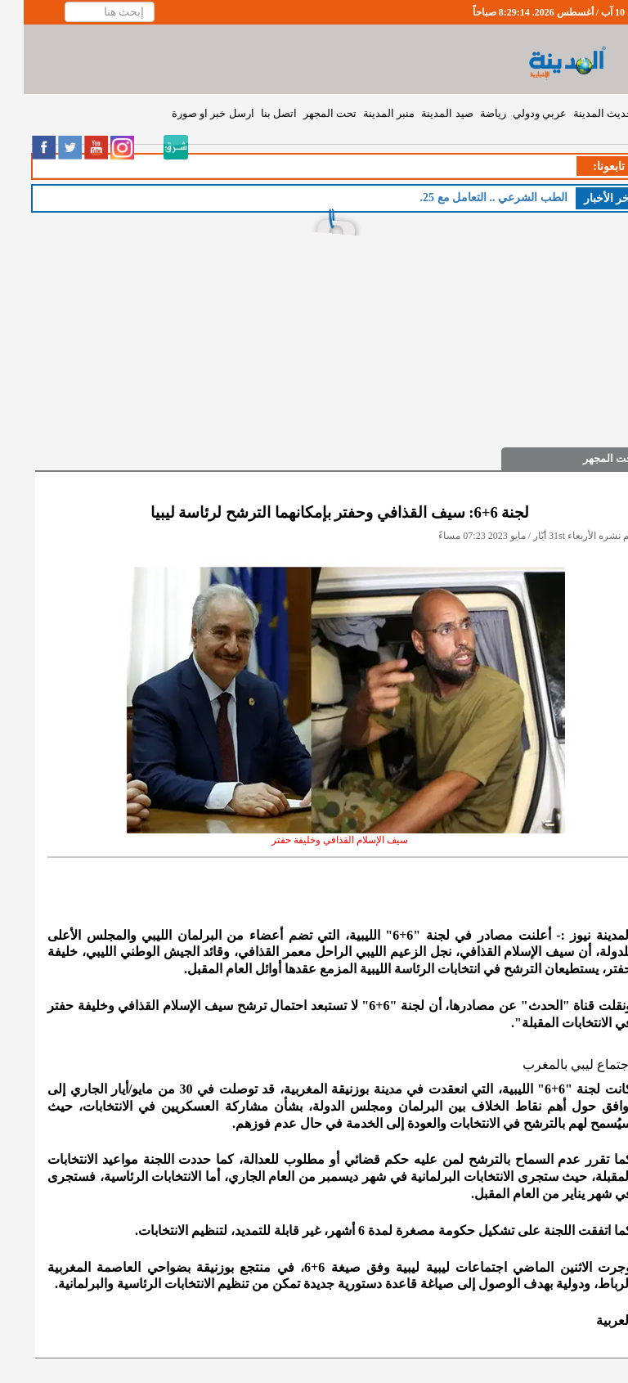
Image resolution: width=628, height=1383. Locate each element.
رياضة (469, 113)
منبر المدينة (365, 113)
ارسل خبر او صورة (189, 113)
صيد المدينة (423, 113)
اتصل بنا (255, 113)
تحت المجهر (306, 113)
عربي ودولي (516, 113)
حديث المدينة (579, 113)
